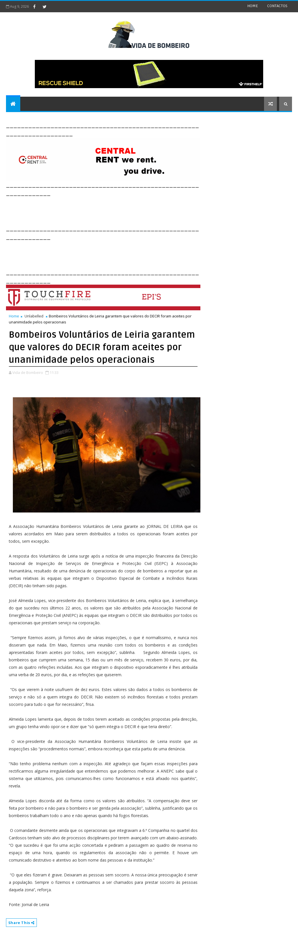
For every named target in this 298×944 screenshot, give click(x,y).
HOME (252, 5)
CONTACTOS (277, 5)
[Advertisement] (110, 210)
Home (14, 316)
